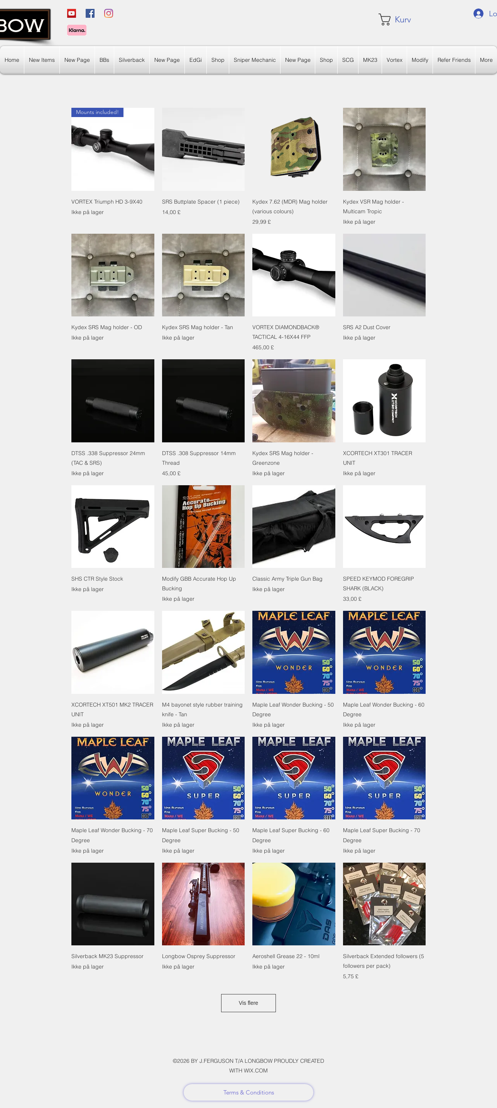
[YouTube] (71, 13)
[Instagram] (108, 13)
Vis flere (248, 1003)
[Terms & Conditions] (248, 1092)
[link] (401, 19)
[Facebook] (90, 13)
